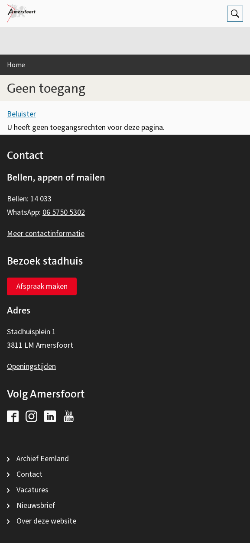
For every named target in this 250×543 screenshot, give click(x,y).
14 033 (41, 199)
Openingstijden (31, 366)
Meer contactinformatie (45, 233)
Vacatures (32, 490)
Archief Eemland (42, 458)
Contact (29, 474)
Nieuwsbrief (35, 505)
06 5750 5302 (63, 212)
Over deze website (46, 521)
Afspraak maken (42, 286)
